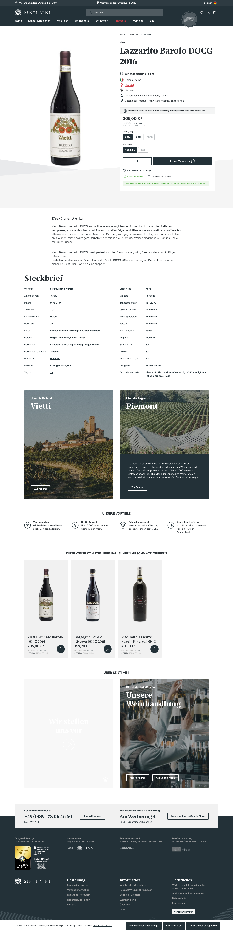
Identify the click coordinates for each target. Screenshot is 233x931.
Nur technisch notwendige (143, 925)
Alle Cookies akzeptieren (203, 925)
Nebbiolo (55, 358)
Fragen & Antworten (78, 885)
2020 (151, 138)
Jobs (122, 909)
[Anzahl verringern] (127, 161)
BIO (144, 150)
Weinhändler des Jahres (133, 885)
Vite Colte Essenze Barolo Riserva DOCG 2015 (138, 639)
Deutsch (210, 3)
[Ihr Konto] (208, 12)
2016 (128, 137)
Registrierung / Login (78, 899)
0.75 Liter (130, 150)
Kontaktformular (92, 816)
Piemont (150, 337)
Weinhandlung (128, 899)
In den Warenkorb (182, 161)
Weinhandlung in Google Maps (188, 816)
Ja (51, 372)
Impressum (178, 903)
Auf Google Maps (165, 777)
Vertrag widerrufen (183, 911)
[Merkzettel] (202, 12)
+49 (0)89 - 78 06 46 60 (48, 816)
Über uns (125, 904)
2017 (138, 137)
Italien (149, 330)
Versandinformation (78, 889)
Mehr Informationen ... (102, 925)
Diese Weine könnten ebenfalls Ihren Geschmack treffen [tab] (116, 553)
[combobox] (210, 3)
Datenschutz (179, 898)
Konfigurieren (174, 925)
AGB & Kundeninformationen (188, 893)
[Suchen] (89, 12)
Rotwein (150, 295)
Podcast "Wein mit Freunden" (136, 889)
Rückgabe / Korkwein (78, 894)
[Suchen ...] (127, 12)
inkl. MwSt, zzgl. (132, 123)
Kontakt (71, 904)
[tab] (68, 218)
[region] (65, 104)
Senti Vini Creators (130, 894)
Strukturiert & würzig (61, 288)
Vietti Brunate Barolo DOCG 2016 (45, 639)
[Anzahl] (137, 161)
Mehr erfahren (138, 777)
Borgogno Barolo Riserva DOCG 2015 (89, 639)
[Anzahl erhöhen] (147, 161)
